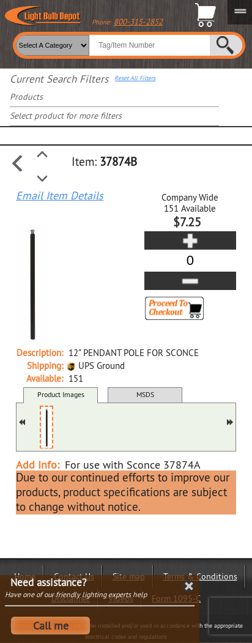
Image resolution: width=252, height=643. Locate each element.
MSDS (145, 394)
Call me (51, 626)
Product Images (60, 394)
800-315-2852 (138, 21)
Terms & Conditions (200, 576)
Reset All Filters (134, 78)
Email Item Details (59, 195)
